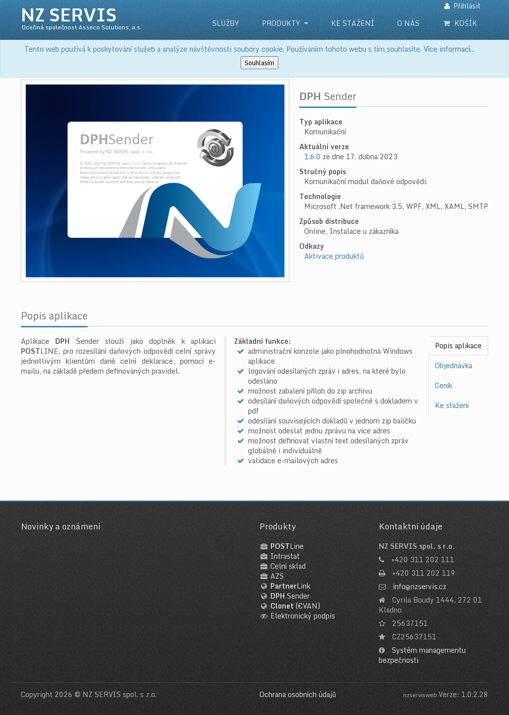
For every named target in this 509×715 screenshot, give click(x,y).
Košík (460, 23)
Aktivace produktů (334, 256)
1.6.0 (312, 156)
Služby (225, 23)
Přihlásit (467, 5)
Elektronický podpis (302, 615)
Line (287, 546)
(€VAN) (295, 606)
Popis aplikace (458, 345)
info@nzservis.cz (419, 586)
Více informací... (449, 49)
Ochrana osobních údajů (297, 694)
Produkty (281, 23)
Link (290, 586)
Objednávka (453, 365)
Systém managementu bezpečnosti (422, 655)
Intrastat (285, 556)
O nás (408, 23)
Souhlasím (259, 63)
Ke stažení (352, 23)
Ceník (443, 385)
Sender (290, 596)
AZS (277, 576)
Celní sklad (288, 566)
